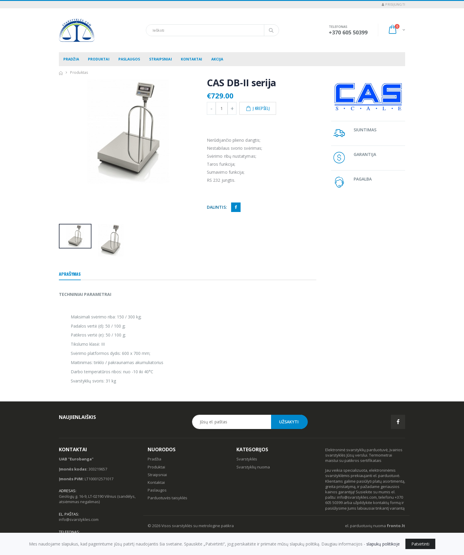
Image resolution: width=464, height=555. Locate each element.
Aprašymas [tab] (70, 274)
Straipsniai (160, 59)
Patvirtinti (420, 544)
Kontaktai (191, 59)
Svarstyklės (246, 459)
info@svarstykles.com (79, 519)
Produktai (98, 59)
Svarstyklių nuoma (253, 467)
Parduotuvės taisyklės (167, 497)
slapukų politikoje (383, 544)
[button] (396, 30)
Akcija (217, 59)
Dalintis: (217, 207)
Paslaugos (129, 59)
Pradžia (71, 59)
